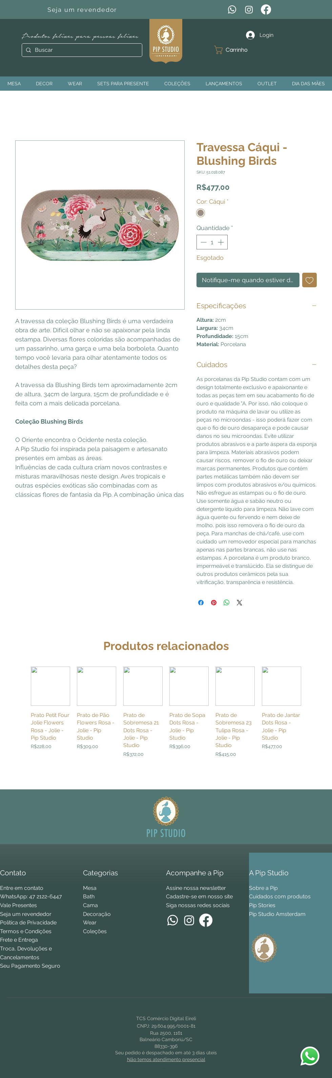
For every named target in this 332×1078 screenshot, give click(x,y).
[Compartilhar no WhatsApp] (227, 603)
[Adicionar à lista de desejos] (309, 280)
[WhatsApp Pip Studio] (310, 1056)
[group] (166, 725)
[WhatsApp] (232, 9)
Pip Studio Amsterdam (277, 914)
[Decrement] (203, 242)
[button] (236, 50)
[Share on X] (239, 603)
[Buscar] (81, 50)
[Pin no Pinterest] (214, 603)
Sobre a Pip (263, 888)
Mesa (90, 888)
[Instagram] (249, 9)
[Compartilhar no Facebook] (201, 603)
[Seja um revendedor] (82, 9)
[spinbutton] (212, 242)
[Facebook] (266, 9)
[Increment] (221, 242)
